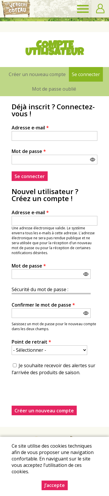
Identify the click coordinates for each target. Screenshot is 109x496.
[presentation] (56, 394)
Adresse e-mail (30, 127)
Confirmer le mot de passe (43, 305)
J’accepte (54, 485)
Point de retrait (31, 342)
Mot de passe (29, 151)
